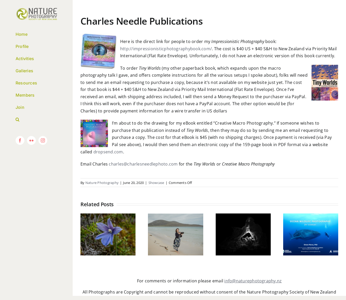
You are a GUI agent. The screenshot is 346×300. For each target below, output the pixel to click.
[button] (36, 119)
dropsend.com (108, 152)
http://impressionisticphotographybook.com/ (166, 49)
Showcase (156, 182)
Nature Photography (102, 182)
